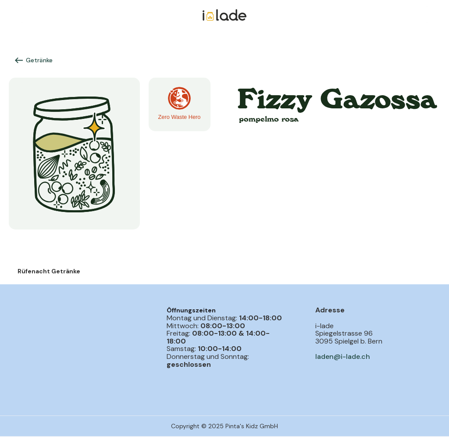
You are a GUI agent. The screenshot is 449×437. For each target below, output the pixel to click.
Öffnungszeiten (191, 310)
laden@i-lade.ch (342, 356)
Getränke (39, 60)
